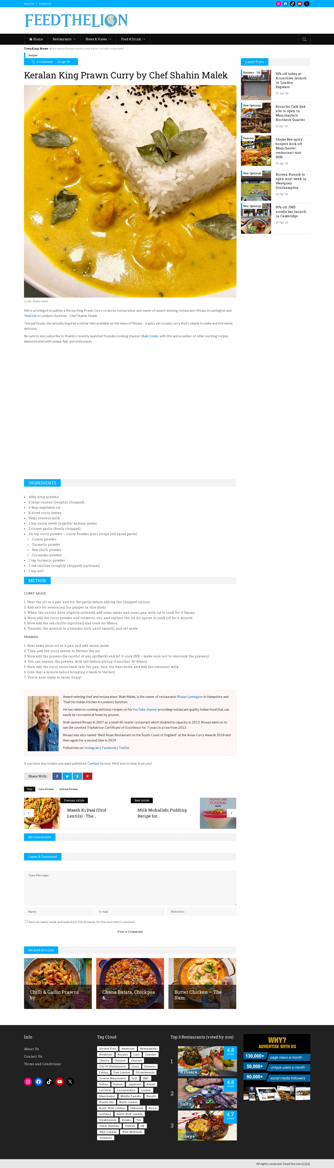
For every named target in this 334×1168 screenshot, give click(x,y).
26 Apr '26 (282, 126)
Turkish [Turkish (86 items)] (130, 1125)
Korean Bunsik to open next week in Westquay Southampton (291, 181)
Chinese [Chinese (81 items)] (136, 1060)
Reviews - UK (251, 72)
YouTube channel (145, 709)
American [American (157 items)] (128, 1048)
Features (248, 138)
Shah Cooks (149, 336)
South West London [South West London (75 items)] (130, 1113)
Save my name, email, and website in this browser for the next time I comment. (82, 921)
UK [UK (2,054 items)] (143, 1125)
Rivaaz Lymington (190, 697)
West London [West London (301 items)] (108, 1131)
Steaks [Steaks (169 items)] (126, 1119)
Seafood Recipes (68, 789)
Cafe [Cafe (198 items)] (136, 1054)
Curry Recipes (46, 789)
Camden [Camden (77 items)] (150, 1054)
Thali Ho (30, 316)
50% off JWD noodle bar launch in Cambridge (291, 211)
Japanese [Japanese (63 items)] (134, 1083)
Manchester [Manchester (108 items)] (107, 1095)
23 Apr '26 (282, 163)
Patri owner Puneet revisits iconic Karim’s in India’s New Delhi (91, 48)
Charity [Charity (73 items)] (104, 1060)
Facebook (109, 748)
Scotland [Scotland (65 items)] (105, 1113)
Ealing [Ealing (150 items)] (103, 1071)
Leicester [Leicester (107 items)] (105, 1089)
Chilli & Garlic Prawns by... (54, 994)
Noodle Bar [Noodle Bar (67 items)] (106, 1101)
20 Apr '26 (282, 222)
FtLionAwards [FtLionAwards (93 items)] (145, 1071)
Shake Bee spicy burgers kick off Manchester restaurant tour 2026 (289, 148)
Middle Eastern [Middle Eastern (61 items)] (131, 1095)
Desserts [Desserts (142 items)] (149, 1066)
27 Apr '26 (282, 93)
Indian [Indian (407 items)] (103, 1083)
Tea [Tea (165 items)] (138, 1119)
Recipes (33, 55)
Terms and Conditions (42, 1063)
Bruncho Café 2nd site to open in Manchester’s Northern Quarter (290, 113)
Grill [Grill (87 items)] (134, 1077)
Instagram (92, 748)
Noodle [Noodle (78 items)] (151, 1095)
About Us (29, 3)
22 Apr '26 (282, 194)
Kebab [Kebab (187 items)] (151, 1083)
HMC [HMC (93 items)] (146, 1077)
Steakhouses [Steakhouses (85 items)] (107, 1119)
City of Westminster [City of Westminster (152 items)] (112, 1066)
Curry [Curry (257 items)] (135, 1066)
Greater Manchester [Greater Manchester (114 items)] (112, 1077)
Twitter (124, 748)
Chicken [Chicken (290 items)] (120, 1060)
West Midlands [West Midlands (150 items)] (132, 1131)
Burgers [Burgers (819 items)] (123, 1054)
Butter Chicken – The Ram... (198, 994)
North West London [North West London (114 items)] (112, 1107)
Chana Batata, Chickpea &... (128, 994)
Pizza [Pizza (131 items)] (153, 1107)
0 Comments (45, 61)
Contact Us (45, 3)
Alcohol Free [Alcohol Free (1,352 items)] (107, 1048)
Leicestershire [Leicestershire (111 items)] (126, 1089)
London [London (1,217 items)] (146, 1089)
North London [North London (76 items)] (128, 1101)
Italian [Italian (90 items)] (118, 1083)
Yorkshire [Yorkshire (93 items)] (105, 1137)
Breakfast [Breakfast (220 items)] (105, 1054)
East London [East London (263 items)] (122, 1071)
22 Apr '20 (63, 61)
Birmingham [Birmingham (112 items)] (148, 1048)
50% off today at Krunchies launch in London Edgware (291, 80)
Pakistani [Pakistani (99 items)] (137, 1107)
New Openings (252, 105)
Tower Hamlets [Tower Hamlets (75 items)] (109, 1125)
